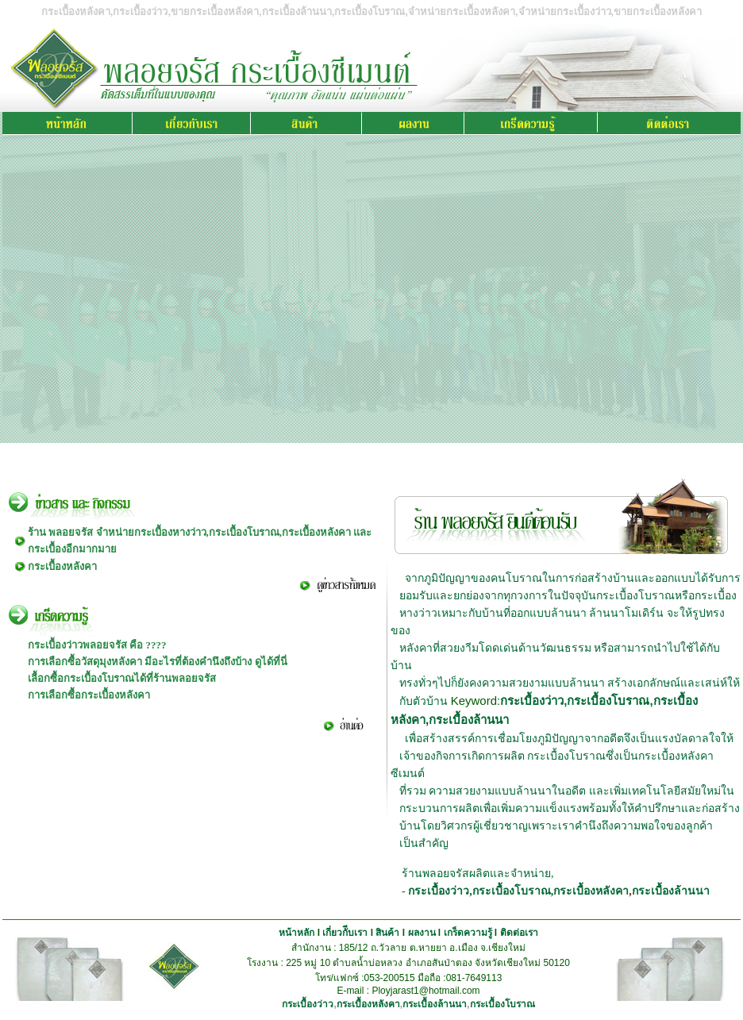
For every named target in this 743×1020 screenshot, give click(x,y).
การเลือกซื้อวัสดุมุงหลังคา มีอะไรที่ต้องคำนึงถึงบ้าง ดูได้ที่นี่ (157, 662)
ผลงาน (422, 932)
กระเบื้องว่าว (532, 700)
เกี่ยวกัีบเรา (345, 932)
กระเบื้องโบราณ (608, 700)
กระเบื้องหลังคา (62, 566)
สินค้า (387, 932)
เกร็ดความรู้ (468, 932)
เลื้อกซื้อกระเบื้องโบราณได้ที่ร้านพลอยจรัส (122, 678)
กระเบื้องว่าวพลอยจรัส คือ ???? (97, 645)
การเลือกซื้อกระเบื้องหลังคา (89, 695)
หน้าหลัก (296, 932)
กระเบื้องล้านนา (469, 719)
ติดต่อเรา (519, 932)
